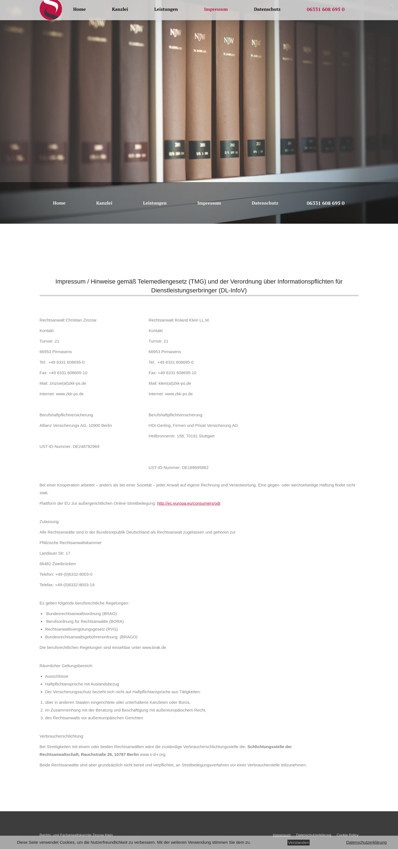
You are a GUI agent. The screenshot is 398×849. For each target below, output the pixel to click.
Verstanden (298, 842)
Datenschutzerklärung (366, 842)
